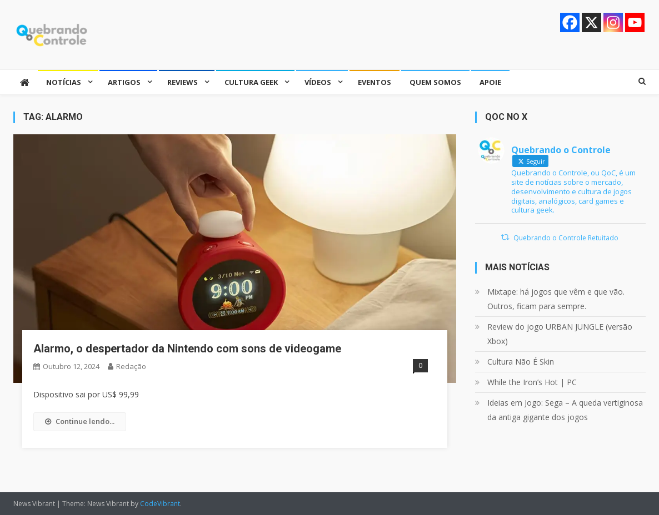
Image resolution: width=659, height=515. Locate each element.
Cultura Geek (251, 82)
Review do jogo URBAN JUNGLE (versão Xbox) (559, 333)
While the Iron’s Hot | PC (532, 382)
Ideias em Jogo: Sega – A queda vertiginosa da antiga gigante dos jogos (565, 409)
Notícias (63, 82)
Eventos (374, 82)
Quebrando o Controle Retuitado (565, 238)
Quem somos (435, 82)
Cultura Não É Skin (520, 361)
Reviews (182, 82)
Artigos (124, 82)
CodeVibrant (160, 503)
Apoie (490, 82)
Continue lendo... (79, 421)
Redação (131, 366)
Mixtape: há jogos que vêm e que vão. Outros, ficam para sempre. (556, 298)
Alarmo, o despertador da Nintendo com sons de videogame (187, 348)
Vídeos (317, 82)
